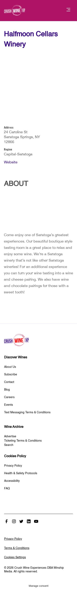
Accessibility (12, 481)
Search (8, 445)
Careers (9, 397)
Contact (9, 382)
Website (10, 162)
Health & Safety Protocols (20, 473)
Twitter (21, 521)
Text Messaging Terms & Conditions (27, 412)
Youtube (36, 521)
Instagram (13, 521)
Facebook (6, 521)
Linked (28, 521)
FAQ (7, 488)
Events (8, 404)
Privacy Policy (13, 465)
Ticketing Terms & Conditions (23, 440)
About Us (10, 367)
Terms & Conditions (16, 548)
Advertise (10, 436)
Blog (7, 389)
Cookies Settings (15, 557)
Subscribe (10, 374)
